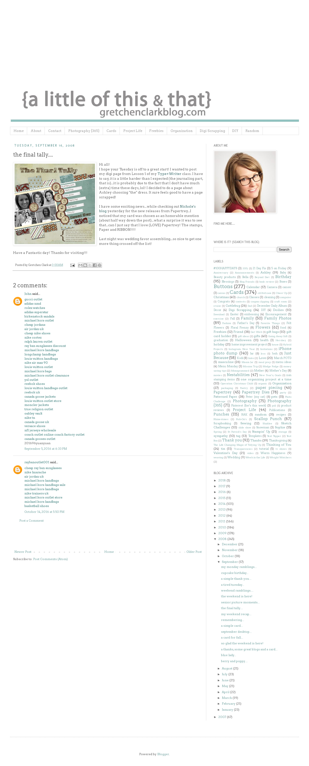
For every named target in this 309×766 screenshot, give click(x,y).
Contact (54, 131)
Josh (275, 353)
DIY (235, 131)
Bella (245, 277)
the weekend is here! (236, 596)
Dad (250, 305)
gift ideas (243, 336)
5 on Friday (278, 268)
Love (262, 358)
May (225, 686)
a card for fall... (232, 637)
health (264, 340)
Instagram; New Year (242, 349)
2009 (222, 533)
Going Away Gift (278, 336)
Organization (182, 131)
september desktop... (236, 632)
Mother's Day (278, 370)
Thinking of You (278, 444)
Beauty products (225, 277)
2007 (222, 717)
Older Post (194, 552)
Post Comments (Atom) (50, 559)
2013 (222, 509)
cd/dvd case (265, 293)
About (36, 131)
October (228, 556)
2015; (245, 268)
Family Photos (277, 318)
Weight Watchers (280, 457)
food (283, 327)
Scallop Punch (268, 419)
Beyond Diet (262, 277)
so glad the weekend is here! (242, 643)
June (225, 680)
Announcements (244, 272)
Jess (263, 353)
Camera (272, 287)
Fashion (226, 323)
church (241, 297)
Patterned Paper (225, 396)
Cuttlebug (233, 305)
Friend (238, 332)
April (226, 692)
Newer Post (22, 552)
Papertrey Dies (256, 392)
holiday (219, 344)
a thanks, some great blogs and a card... (249, 649)
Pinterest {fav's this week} (248, 405)
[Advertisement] (108, 536)
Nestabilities (238, 375)
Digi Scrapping (212, 131)
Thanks (256, 440)
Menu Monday (228, 366)
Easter (234, 314)
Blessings (228, 281)
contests (241, 301)
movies (218, 375)
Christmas (221, 297)
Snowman (262, 427)
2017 (222, 486)
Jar (252, 353)
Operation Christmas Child (237, 383)
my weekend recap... (236, 614)
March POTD (282, 358)
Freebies (156, 131)
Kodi (240, 358)
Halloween (243, 340)
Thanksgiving (278, 440)
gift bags (272, 332)
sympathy (221, 436)
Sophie (280, 427)
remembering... (232, 620)
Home (19, 131)
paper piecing (268, 387)
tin (223, 448)
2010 (222, 527)
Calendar (253, 287)
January (228, 709)
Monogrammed (240, 370)
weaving (218, 457)
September (230, 562)
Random (252, 131)
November (230, 550)
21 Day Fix (259, 268)
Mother (259, 370)
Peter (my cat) (255, 396)
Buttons (223, 286)
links (251, 358)
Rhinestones (221, 419)
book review (266, 281)
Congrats (224, 301)
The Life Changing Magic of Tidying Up (237, 444)
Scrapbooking (222, 423)
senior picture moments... (240, 602)
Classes (254, 297)
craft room (280, 301)
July (225, 674)
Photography (245, 401)
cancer (286, 287)
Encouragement (276, 314)
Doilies (278, 310)
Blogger (163, 754)
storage (282, 431)
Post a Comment (31, 520)
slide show (244, 427)
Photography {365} (83, 131)
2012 (222, 515)
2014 (222, 504)
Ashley (266, 272)
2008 (222, 539)
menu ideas (283, 362)
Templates (255, 436)
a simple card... (232, 625)
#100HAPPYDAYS (225, 268)
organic (262, 383)
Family (247, 318)
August (227, 668)
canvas (221, 293)
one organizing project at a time (266, 379)
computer (285, 297)
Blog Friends (247, 281)
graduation (221, 340)
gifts (257, 336)
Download (219, 314)
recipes (281, 414)
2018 (222, 480)
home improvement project (249, 344)
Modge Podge (271, 366)
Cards (111, 131)
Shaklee (267, 423)
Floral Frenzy (240, 327)
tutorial (264, 448)
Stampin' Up (261, 431)
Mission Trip (250, 366)
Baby (283, 272)
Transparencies (243, 448)
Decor (217, 310)
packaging (227, 388)
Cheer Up (281, 293)
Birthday (283, 277)
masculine (226, 362)
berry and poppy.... (234, 661)
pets (274, 396)
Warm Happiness (273, 453)
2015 (222, 498)
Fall (232, 318)
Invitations (266, 349)
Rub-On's (241, 419)
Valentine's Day (226, 453)
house (275, 344)
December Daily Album (272, 305)
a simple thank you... (236, 578)
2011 (222, 521)
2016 (222, 492)
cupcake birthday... (234, 573)
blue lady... (228, 655)
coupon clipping (260, 301)
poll (274, 405)
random (261, 414)
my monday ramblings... (239, 567)
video (250, 453)
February (229, 703)
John (27, 294)
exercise (219, 318)
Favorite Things (270, 323)
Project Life (132, 131)
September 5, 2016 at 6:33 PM (45, 448)
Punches (221, 414)
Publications (277, 410)
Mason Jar (248, 362)
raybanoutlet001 (36, 462)
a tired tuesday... (232, 585)
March (227, 698)
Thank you (232, 440)
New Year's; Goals (270, 375)
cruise (217, 305)
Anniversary (221, 272)
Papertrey (223, 392)
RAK (244, 414)
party (283, 392)
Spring (218, 431)
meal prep (265, 362)
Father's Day (245, 323)
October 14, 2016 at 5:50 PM (44, 512)
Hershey (281, 340)
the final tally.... (232, 608)
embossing (251, 314)
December (230, 544)
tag (238, 436)
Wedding (233, 457)
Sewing (245, 423)
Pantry (244, 388)
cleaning (269, 297)
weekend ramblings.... (237, 590)
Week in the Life (255, 457)
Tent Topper (274, 436)
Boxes (283, 281)
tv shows (281, 448)
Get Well (256, 332)
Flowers (262, 327)
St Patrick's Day (237, 431)
